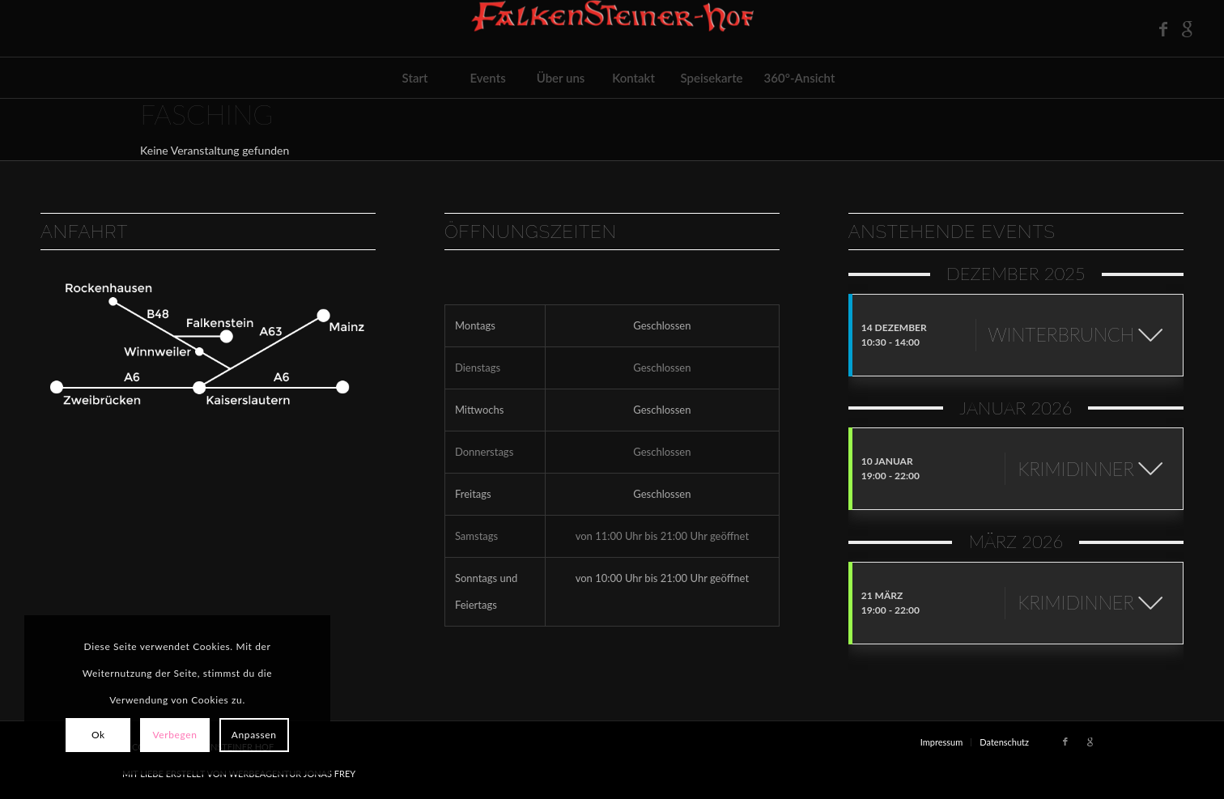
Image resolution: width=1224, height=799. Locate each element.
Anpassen (254, 735)
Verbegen (174, 735)
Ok (98, 735)
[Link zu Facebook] (1163, 28)
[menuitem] (415, 77)
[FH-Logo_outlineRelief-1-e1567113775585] (612, 28)
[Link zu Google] (1187, 28)
